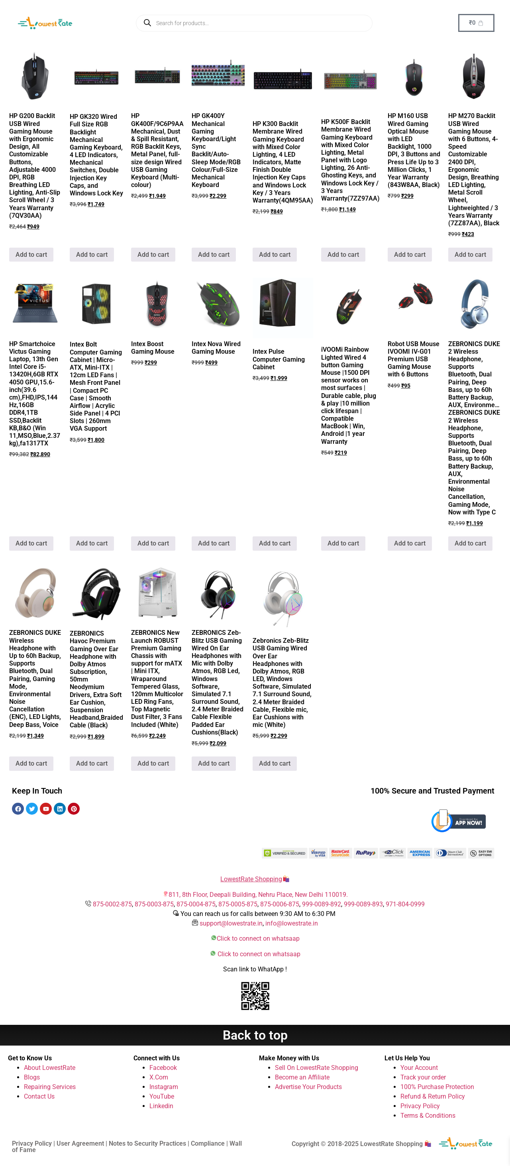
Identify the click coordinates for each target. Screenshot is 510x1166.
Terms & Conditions (427, 1115)
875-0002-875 (112, 904)
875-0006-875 (279, 904)
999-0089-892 (321, 904)
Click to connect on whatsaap (258, 938)
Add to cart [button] (31, 254)
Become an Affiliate (302, 1077)
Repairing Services (50, 1087)
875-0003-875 (154, 904)
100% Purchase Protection (437, 1087)
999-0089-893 (363, 904)
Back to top (255, 1035)
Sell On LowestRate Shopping (316, 1067)
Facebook (163, 1067)
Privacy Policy (420, 1106)
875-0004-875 (196, 904)
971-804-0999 (405, 904)
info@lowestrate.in (291, 923)
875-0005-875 (237, 904)
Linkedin (161, 1106)
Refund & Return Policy (432, 1096)
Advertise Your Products (308, 1087)
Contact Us (39, 1096)
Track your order (423, 1077)
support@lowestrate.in (231, 923)
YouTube (161, 1096)
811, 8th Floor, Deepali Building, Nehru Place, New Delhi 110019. (258, 894)
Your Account (419, 1067)
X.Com (158, 1077)
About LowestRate (49, 1067)
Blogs (32, 1077)
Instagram (163, 1087)
